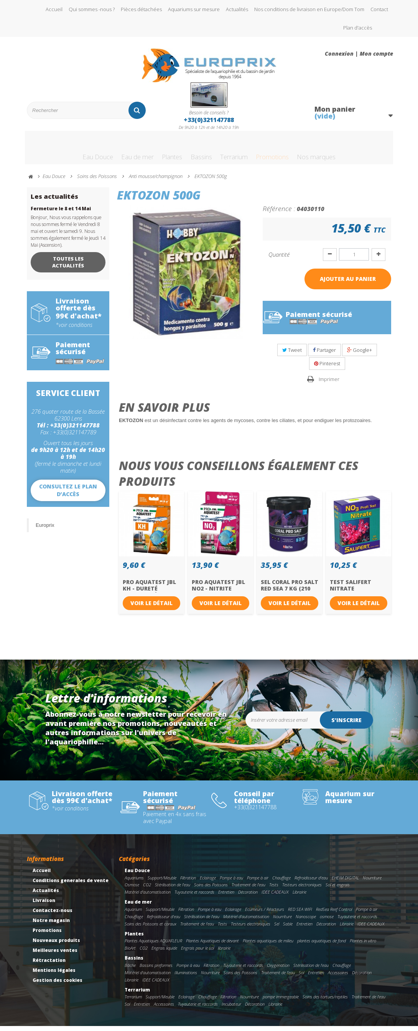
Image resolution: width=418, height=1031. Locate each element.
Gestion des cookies (57, 985)
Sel (276, 929)
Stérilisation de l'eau (172, 890)
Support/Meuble (162, 883)
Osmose (132, 890)
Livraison (44, 905)
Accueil (54, 9)
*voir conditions (74, 330)
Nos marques (341, 150)
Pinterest (327, 368)
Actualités (237, 9)
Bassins (197, 150)
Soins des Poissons (211, 890)
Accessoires (338, 977)
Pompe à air (257, 883)
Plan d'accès (357, 27)
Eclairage (208, 883)
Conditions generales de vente (71, 885)
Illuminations (185, 977)
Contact (379, 9)
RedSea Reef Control (334, 914)
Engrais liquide (164, 953)
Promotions (287, 150)
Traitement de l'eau (248, 890)
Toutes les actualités (68, 267)
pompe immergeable (281, 1002)
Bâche (130, 970)
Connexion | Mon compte (359, 53)
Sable (288, 929)
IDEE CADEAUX (275, 897)
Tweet (292, 354)
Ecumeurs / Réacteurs (264, 914)
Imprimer (329, 384)
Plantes (161, 150)
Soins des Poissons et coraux (150, 929)
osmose (327, 921)
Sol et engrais (338, 890)
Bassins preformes (156, 970)
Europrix (45, 530)
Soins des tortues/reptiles (325, 1002)
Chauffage (281, 883)
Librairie (299, 897)
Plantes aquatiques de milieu (268, 946)
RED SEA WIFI (300, 914)
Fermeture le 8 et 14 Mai (61, 213)
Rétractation (49, 965)
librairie (224, 953)
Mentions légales (54, 975)
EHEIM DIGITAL (345, 883)
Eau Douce (71, 150)
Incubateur (231, 1009)
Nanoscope (306, 921)
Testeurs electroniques (302, 890)
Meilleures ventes (55, 955)
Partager (324, 354)
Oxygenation (278, 970)
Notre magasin (51, 925)
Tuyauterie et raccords (194, 897)
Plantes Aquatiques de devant (212, 946)
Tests (273, 890)
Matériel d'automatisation (148, 897)
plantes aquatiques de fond (321, 946)
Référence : (279, 213)
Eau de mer (118, 150)
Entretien (226, 897)
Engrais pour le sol (197, 953)
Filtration (188, 883)
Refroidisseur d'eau (311, 883)
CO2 (147, 890)
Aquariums (134, 883)
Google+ (359, 354)
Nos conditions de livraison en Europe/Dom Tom (309, 9)
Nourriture (372, 883)
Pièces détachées (141, 9)
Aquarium (133, 914)
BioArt (130, 953)
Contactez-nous (52, 915)
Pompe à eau (231, 883)
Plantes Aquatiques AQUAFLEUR (153, 946)
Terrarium (239, 150)
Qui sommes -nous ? (92, 9)
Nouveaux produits (56, 945)
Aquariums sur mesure (194, 9)
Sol (301, 977)
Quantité (279, 259)
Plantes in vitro (363, 946)
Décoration (248, 897)
